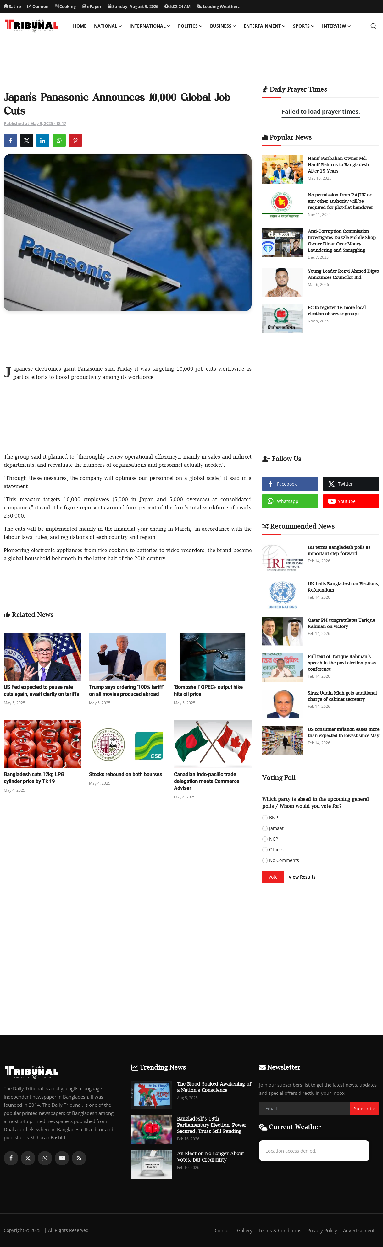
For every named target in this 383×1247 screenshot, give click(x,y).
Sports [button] (303, 26)
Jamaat (276, 828)
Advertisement (359, 1230)
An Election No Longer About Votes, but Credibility (210, 1157)
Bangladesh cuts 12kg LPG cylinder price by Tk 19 (34, 777)
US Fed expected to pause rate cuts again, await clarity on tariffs (41, 690)
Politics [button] (190, 26)
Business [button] (223, 26)
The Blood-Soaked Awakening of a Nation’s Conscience (214, 1087)
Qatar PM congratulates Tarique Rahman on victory (341, 623)
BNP (273, 817)
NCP (273, 839)
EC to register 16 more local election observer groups (337, 310)
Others (276, 849)
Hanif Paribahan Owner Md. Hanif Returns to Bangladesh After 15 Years (338, 165)
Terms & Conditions (279, 1230)
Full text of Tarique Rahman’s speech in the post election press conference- (342, 663)
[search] (373, 26)
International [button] (150, 26)
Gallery (245, 1230)
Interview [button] (336, 26)
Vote (273, 877)
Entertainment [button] (265, 26)
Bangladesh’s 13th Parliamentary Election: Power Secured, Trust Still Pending (211, 1125)
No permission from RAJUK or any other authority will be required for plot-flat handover (340, 201)
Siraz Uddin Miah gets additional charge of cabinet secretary (342, 696)
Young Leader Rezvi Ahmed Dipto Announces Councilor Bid (343, 274)
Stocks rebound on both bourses (125, 774)
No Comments (284, 860)
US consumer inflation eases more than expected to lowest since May (343, 732)
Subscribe (364, 1108)
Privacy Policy (322, 1230)
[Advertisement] (191, 66)
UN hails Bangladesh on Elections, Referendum (343, 587)
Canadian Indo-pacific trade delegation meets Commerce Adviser (206, 781)
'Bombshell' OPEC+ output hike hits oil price (208, 690)
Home (79, 26)
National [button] (108, 26)
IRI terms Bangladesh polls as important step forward (339, 550)
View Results (302, 877)
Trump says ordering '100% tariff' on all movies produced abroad (126, 690)
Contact (223, 1230)
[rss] (79, 1158)
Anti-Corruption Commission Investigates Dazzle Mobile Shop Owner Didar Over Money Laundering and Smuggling (342, 240)
